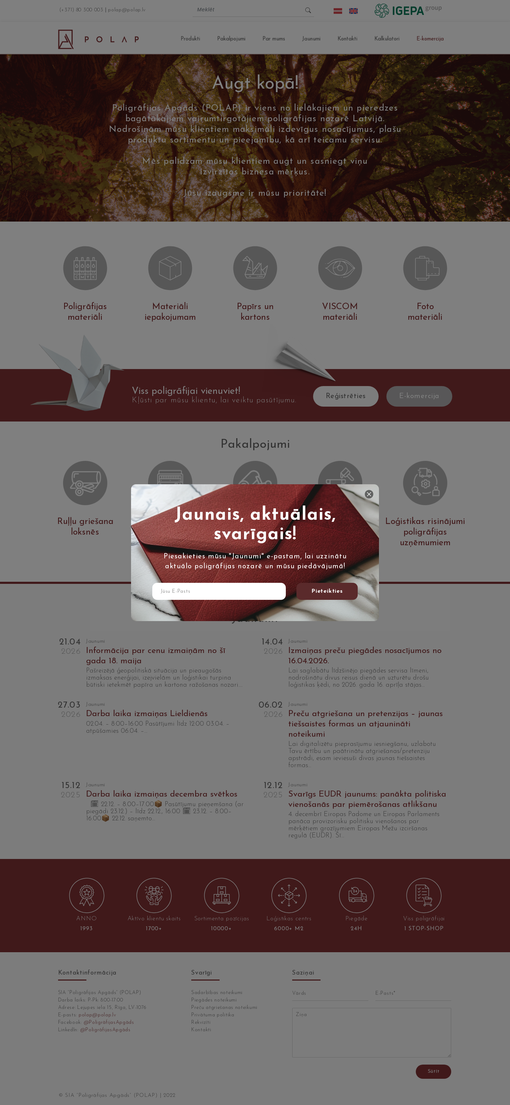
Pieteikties (327, 591)
